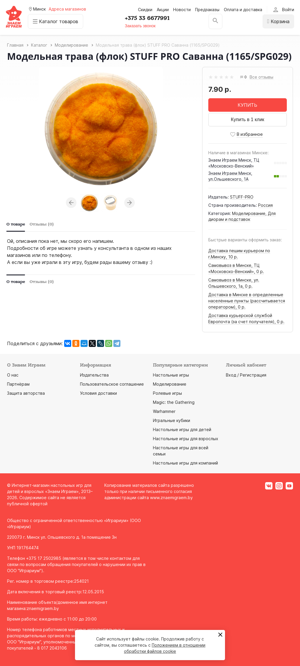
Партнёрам (18, 384)
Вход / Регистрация (246, 374)
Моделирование (248, 213)
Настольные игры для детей (182, 429)
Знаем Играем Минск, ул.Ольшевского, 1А (230, 176)
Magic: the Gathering (174, 402)
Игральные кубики (171, 420)
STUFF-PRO (241, 196)
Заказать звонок (140, 25)
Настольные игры (171, 374)
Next (129, 202)
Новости (182, 9)
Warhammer (164, 411)
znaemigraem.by (43, 608)
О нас (12, 374)
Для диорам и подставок (242, 216)
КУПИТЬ (247, 105)
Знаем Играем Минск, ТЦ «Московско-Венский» (233, 162)
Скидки (145, 9)
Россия (265, 205)
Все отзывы (261, 77)
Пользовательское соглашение (112, 384)
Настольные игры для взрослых (185, 438)
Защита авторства (26, 393)
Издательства (94, 374)
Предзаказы (207, 9)
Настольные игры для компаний (185, 462)
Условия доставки (98, 393)
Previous (71, 202)
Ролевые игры (167, 393)
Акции (163, 9)
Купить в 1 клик (247, 119)
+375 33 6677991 (147, 18)
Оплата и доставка (243, 9)
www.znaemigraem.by (171, 497)
